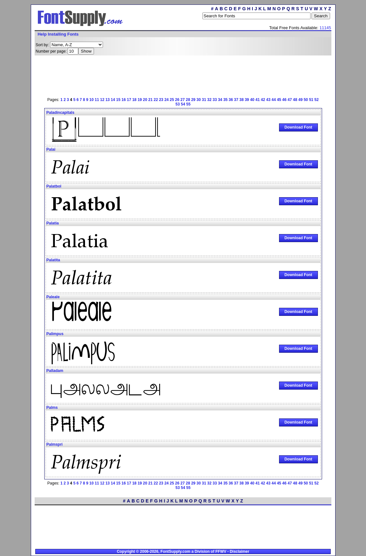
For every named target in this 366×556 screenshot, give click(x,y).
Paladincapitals (60, 112)
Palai (51, 149)
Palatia (53, 223)
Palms (52, 407)
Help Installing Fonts (58, 34)
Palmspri (55, 444)
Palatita (53, 260)
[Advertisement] (183, 75)
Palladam (55, 370)
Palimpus (55, 334)
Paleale (53, 297)
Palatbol (54, 186)
